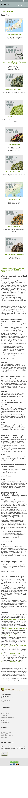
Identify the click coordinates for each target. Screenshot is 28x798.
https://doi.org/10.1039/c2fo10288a (11, 654)
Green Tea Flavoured (14, 144)
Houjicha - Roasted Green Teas (14, 254)
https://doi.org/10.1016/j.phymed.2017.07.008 (14, 628)
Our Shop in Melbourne (7, 717)
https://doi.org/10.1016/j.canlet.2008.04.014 (14, 635)
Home (4, 11)
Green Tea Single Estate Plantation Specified (14, 62)
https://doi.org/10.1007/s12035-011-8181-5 (13, 646)
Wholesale (4, 737)
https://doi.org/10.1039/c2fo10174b (11, 662)
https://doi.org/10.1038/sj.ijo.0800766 (15, 619)
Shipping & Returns (6, 734)
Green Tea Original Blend (14, 172)
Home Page (4, 712)
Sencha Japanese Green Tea (14, 89)
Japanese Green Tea (14, 34)
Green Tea (10, 11)
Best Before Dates (6, 719)
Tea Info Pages (5, 721)
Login (15, 1)
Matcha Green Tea (14, 117)
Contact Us (4, 715)
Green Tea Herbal (14, 227)
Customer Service (6, 732)
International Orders (7, 735)
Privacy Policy (5, 722)
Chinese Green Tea (14, 199)
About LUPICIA (5, 713)
